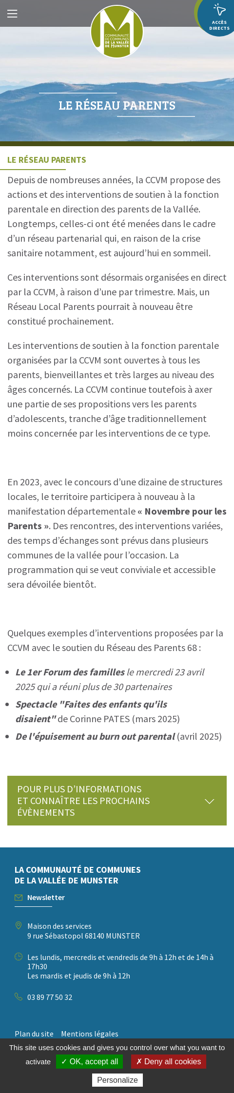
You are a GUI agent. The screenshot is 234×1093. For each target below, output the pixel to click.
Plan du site (34, 1033)
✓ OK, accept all (89, 1061)
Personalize (117, 1080)
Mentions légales (89, 1033)
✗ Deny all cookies (168, 1061)
